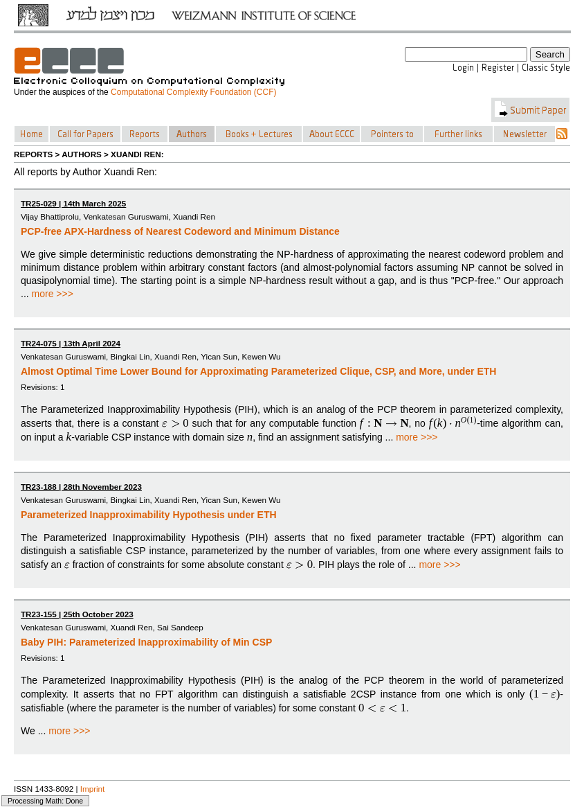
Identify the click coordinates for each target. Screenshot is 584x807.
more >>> (52, 293)
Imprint (92, 788)
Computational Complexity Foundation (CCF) (193, 92)
